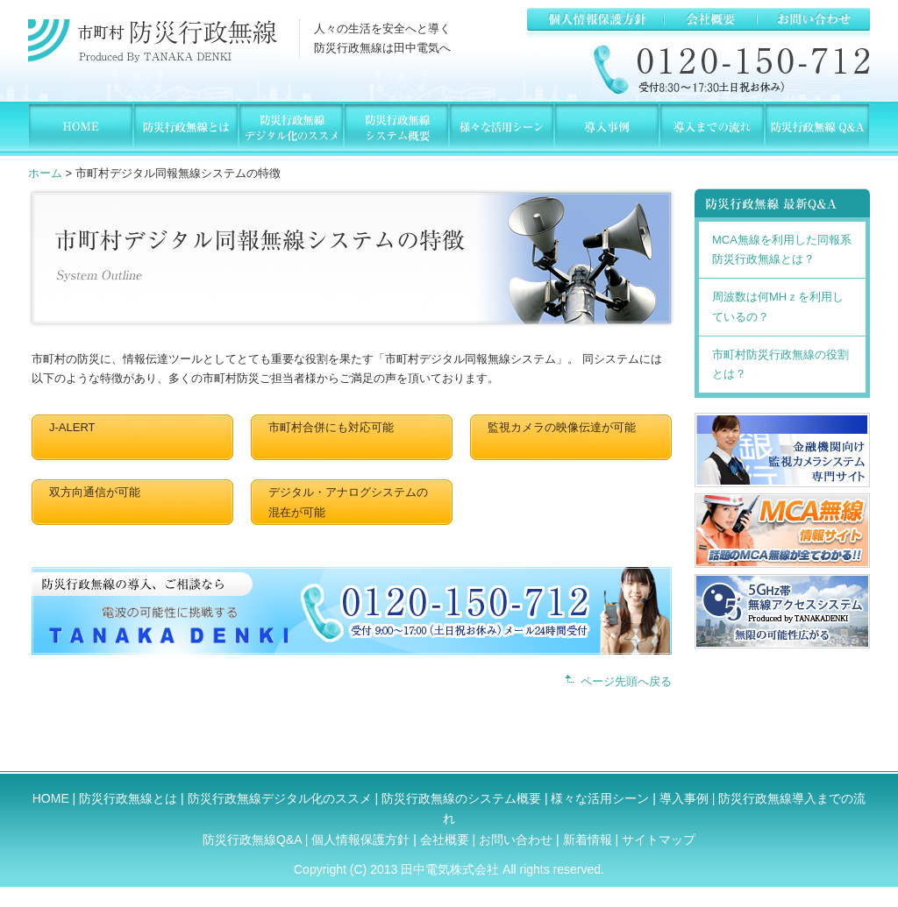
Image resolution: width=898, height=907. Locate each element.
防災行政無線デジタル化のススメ (280, 798)
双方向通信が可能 (94, 492)
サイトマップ (658, 840)
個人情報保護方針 (362, 840)
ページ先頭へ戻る (626, 681)
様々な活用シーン (600, 798)
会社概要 (446, 840)
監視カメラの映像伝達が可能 (562, 427)
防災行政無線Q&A (252, 840)
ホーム (45, 173)
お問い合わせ (515, 840)
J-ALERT (72, 427)
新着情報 (587, 840)
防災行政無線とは (128, 798)
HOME (50, 798)
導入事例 (684, 798)
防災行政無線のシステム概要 (461, 798)
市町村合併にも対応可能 (331, 427)
